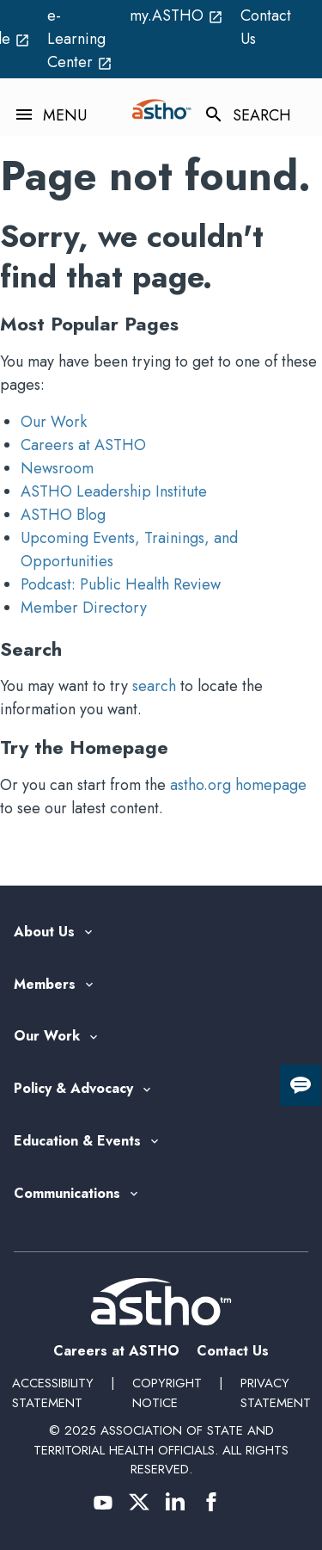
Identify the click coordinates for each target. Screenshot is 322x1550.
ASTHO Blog (63, 514)
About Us (44, 932)
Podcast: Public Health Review (121, 584)
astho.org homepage (238, 785)
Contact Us (265, 27)
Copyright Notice (167, 1393)
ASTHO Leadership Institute (114, 491)
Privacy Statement (275, 1393)
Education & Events (77, 1142)
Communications (67, 1194)
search (154, 686)
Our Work (54, 422)
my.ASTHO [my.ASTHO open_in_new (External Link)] (176, 15)
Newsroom (57, 468)
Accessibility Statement (53, 1393)
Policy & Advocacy (73, 1089)
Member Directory (84, 607)
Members (45, 985)
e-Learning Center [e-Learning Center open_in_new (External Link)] (79, 38)
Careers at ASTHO (83, 445)
